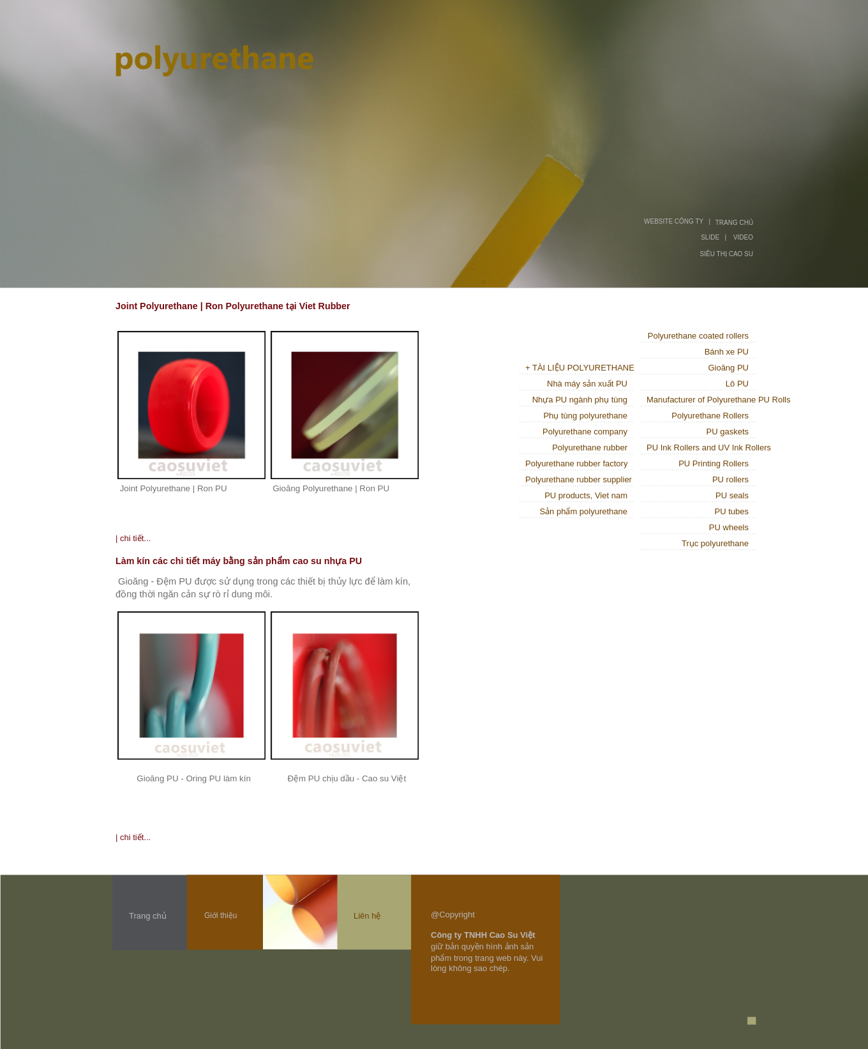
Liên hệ (367, 916)
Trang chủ (148, 916)
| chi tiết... (133, 538)
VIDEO (743, 237)
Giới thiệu (220, 915)
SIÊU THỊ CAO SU (726, 253)
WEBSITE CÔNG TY (673, 221)
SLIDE (710, 237)
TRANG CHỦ (734, 222)
